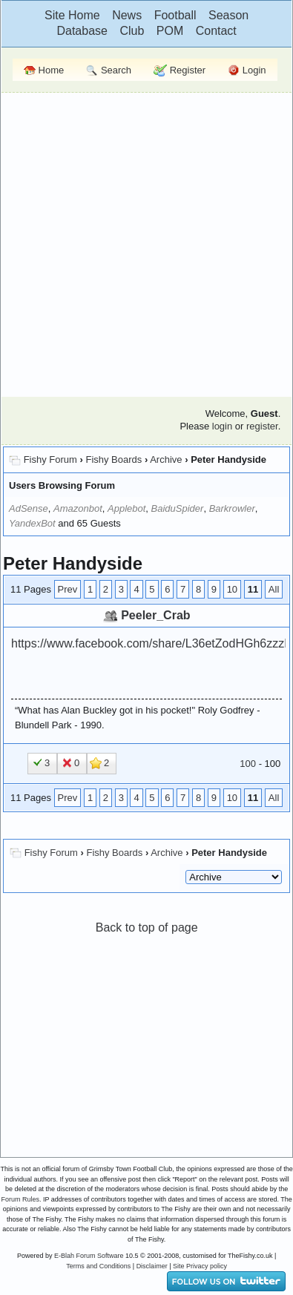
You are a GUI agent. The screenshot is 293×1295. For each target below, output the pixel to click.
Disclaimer (152, 1266)
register (262, 426)
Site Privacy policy (200, 1266)
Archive (166, 459)
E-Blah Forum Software (89, 1255)
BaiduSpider (177, 508)
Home (44, 70)
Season (228, 15)
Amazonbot (77, 508)
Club (131, 30)
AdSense (28, 508)
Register (179, 71)
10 (232, 589)
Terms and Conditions (98, 1266)
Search (108, 71)
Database (82, 30)
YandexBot (32, 523)
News (127, 15)
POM (170, 30)
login (222, 426)
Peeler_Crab (155, 615)
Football (175, 15)
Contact (216, 30)
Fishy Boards (113, 459)
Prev (68, 589)
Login (247, 71)
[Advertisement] (140, 243)
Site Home (72, 15)
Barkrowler (232, 508)
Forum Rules (20, 1199)
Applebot (126, 508)
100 (248, 763)
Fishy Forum (50, 459)
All (274, 589)
